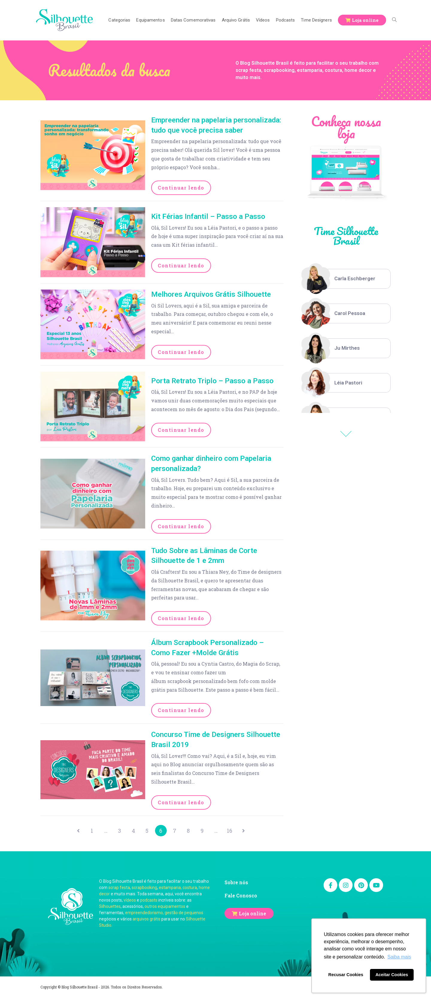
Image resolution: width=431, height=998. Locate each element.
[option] (346, 279)
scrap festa (119, 888)
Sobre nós (236, 883)
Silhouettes (110, 907)
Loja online (252, 914)
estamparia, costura (178, 888)
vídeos (130, 900)
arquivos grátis (146, 919)
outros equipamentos (165, 907)
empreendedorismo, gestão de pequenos (164, 913)
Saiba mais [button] (399, 956)
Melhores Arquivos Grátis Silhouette (211, 294)
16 (232, 831)
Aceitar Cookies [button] (391, 974)
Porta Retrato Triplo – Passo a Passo (212, 381)
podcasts (148, 900)
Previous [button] (346, 434)
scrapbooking (144, 888)
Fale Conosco (240, 896)
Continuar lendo (181, 187)
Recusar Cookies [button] (345, 974)
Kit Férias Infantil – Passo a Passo (208, 216)
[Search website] (394, 20)
